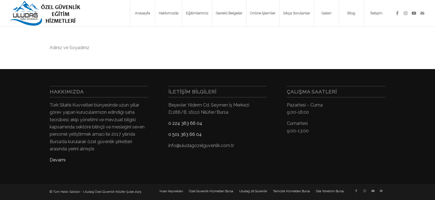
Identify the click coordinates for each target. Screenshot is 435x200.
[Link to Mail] (422, 13)
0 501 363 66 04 (185, 134)
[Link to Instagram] (405, 13)
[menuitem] (142, 13)
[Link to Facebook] (397, 13)
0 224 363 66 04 (185, 123)
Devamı (57, 160)
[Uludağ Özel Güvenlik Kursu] (47, 13)
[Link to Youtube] (414, 13)
